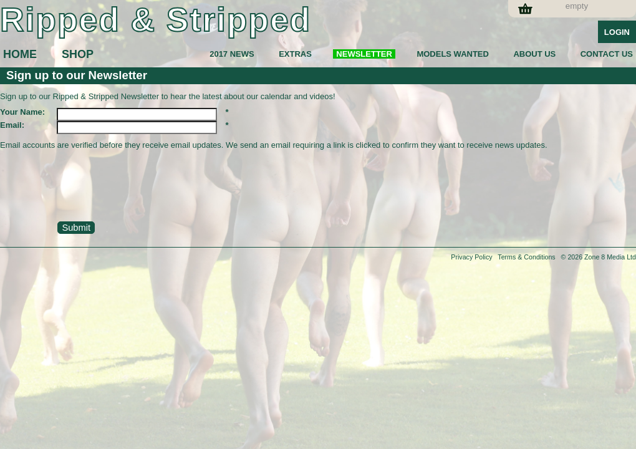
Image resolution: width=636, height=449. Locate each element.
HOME (20, 54)
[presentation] (95, 188)
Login (617, 32)
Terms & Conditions (526, 257)
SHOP (78, 54)
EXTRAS (295, 54)
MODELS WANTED (453, 54)
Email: (12, 125)
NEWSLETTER (364, 54)
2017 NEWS (232, 54)
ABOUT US (534, 54)
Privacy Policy (471, 257)
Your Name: (22, 112)
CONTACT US (607, 54)
